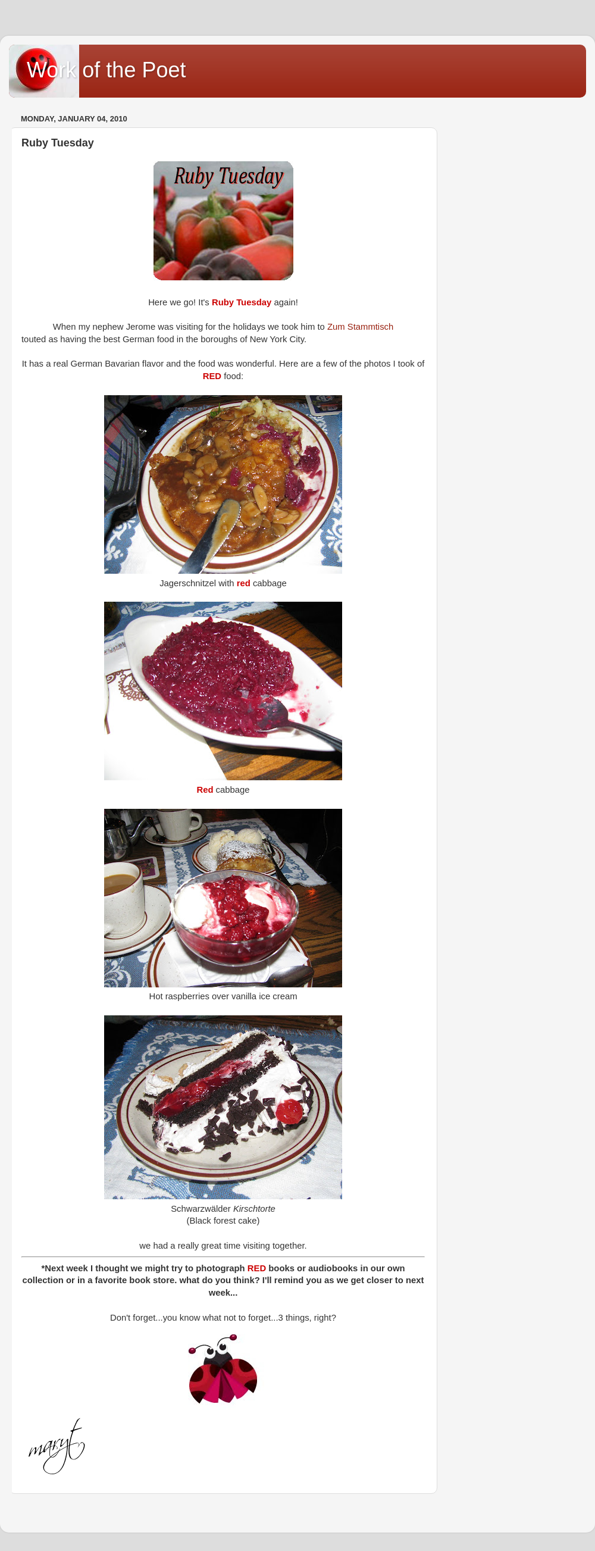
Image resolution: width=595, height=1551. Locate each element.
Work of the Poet (106, 70)
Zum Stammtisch (360, 327)
